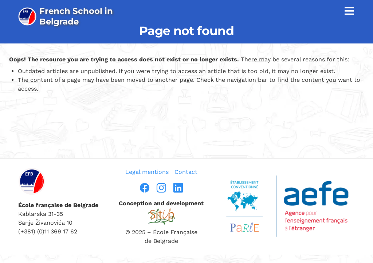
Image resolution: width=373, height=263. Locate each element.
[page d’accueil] (66, 16)
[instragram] (161, 187)
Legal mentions (147, 171)
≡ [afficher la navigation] (349, 10)
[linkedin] (178, 187)
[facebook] (144, 187)
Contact (185, 171)
